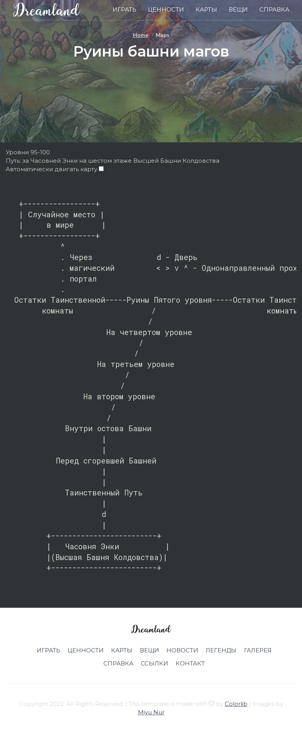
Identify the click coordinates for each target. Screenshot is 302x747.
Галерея (258, 650)
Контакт (190, 663)
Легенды (221, 650)
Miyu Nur (151, 712)
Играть (124, 9)
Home (140, 35)
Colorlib (236, 703)
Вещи (238, 9)
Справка (274, 9)
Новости (182, 650)
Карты (206, 9)
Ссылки (154, 663)
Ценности (166, 9)
